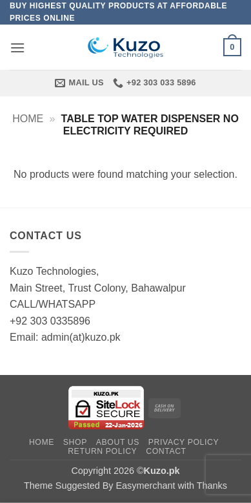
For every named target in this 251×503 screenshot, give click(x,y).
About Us (117, 442)
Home (27, 118)
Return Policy (102, 451)
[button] (17, 47)
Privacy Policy (183, 442)
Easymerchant (145, 485)
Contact (166, 451)
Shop (75, 442)
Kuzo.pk (162, 471)
